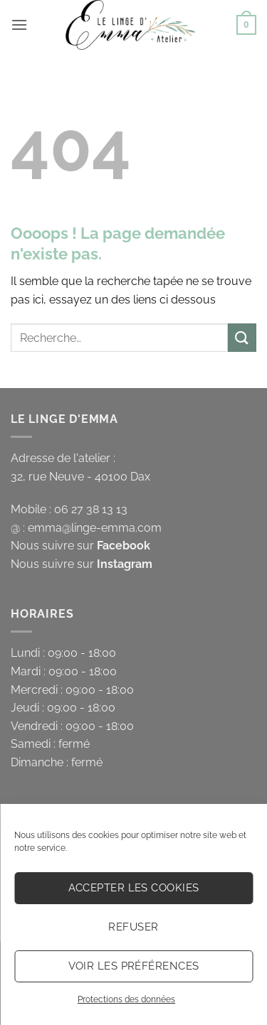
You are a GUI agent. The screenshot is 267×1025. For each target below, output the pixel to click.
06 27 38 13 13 (90, 509)
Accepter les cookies (133, 887)
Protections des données (126, 999)
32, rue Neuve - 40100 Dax (80, 476)
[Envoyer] (242, 337)
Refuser (133, 927)
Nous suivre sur (80, 545)
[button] (19, 24)
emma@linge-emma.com (95, 528)
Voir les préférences (133, 966)
